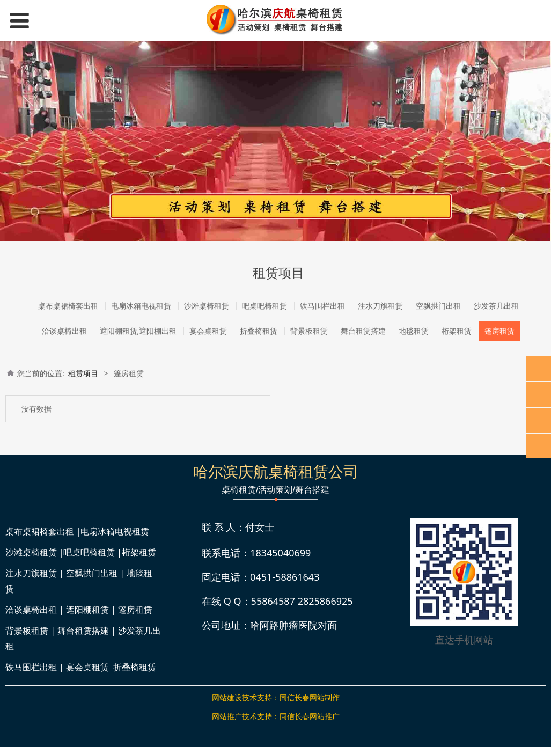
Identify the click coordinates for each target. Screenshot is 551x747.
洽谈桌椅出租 (64, 331)
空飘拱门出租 (438, 306)
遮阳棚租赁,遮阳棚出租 (138, 331)
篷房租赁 (499, 331)
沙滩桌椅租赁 (206, 306)
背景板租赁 (309, 331)
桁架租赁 (457, 331)
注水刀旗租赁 (380, 306)
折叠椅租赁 (258, 331)
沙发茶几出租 (496, 306)
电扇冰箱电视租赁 (141, 306)
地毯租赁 (414, 331)
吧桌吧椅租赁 (264, 306)
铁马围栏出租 (322, 306)
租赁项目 (83, 373)
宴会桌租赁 (208, 331)
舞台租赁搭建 (363, 331)
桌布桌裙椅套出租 (68, 306)
